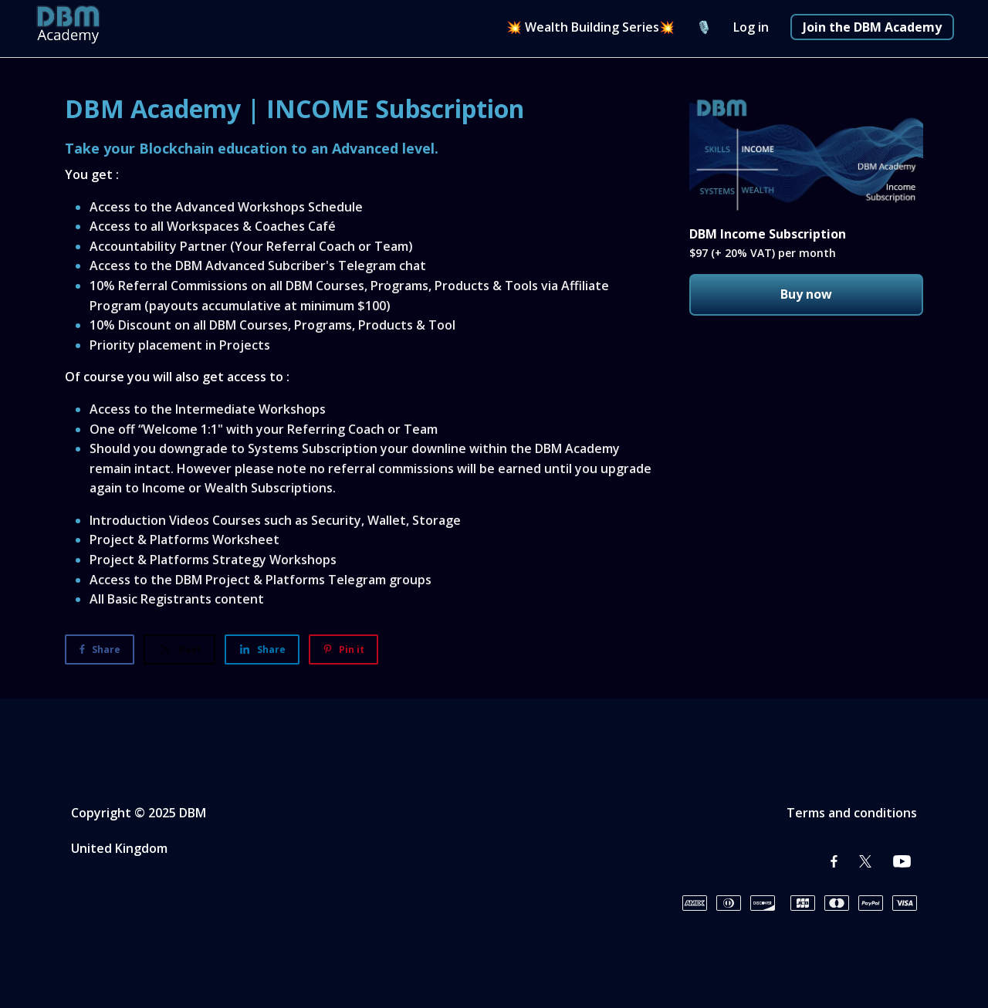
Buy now (806, 294)
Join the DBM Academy (872, 27)
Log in (751, 27)
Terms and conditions (852, 812)
